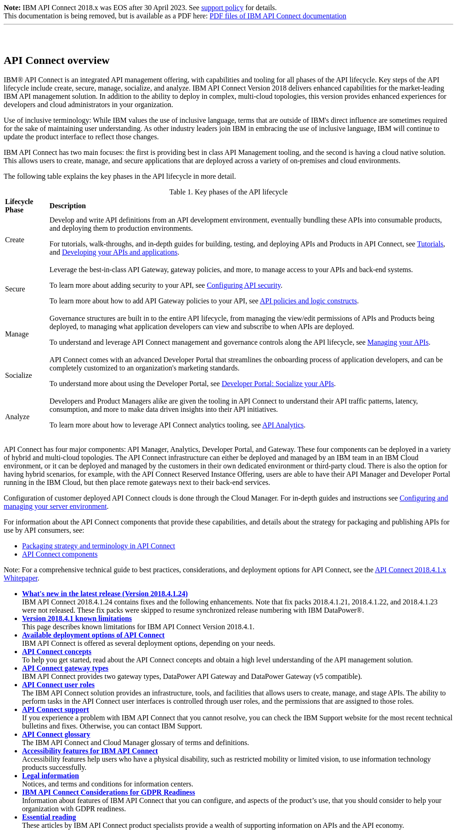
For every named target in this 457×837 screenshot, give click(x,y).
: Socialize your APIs (278, 383)
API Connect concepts (56, 651)
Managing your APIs (398, 342)
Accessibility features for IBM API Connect (90, 751)
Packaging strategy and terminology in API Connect (98, 546)
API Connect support (55, 709)
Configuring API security (244, 285)
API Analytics (283, 425)
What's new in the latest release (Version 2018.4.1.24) (105, 594)
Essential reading (49, 817)
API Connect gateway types (65, 668)
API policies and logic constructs (308, 301)
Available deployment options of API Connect (93, 635)
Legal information (50, 776)
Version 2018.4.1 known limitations (77, 618)
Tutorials (430, 244)
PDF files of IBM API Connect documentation (277, 16)
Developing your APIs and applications (120, 252)
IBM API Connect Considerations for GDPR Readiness (108, 792)
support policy (222, 7)
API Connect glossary (56, 734)
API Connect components (59, 554)
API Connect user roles (58, 685)
